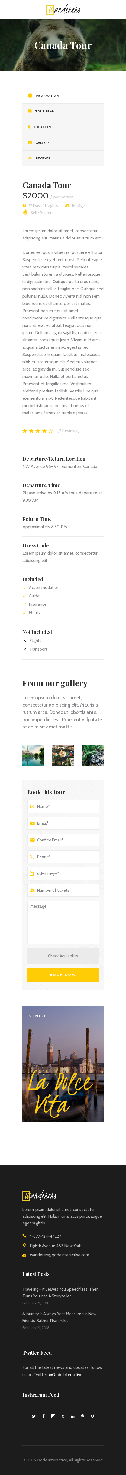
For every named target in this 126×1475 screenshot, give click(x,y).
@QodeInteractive (66, 1374)
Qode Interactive (52, 1460)
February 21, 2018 (35, 1303)
